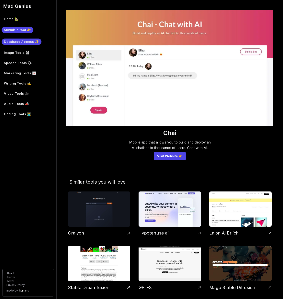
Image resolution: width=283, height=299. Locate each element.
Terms (10, 281)
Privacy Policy (15, 285)
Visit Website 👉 (170, 156)
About (10, 273)
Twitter (10, 277)
